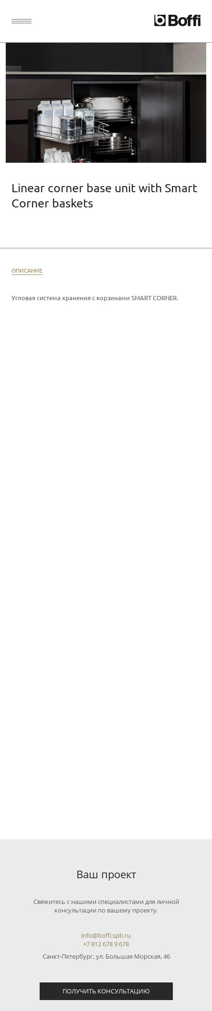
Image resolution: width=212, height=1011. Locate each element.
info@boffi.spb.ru (106, 935)
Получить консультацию (106, 991)
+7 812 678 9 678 (106, 944)
